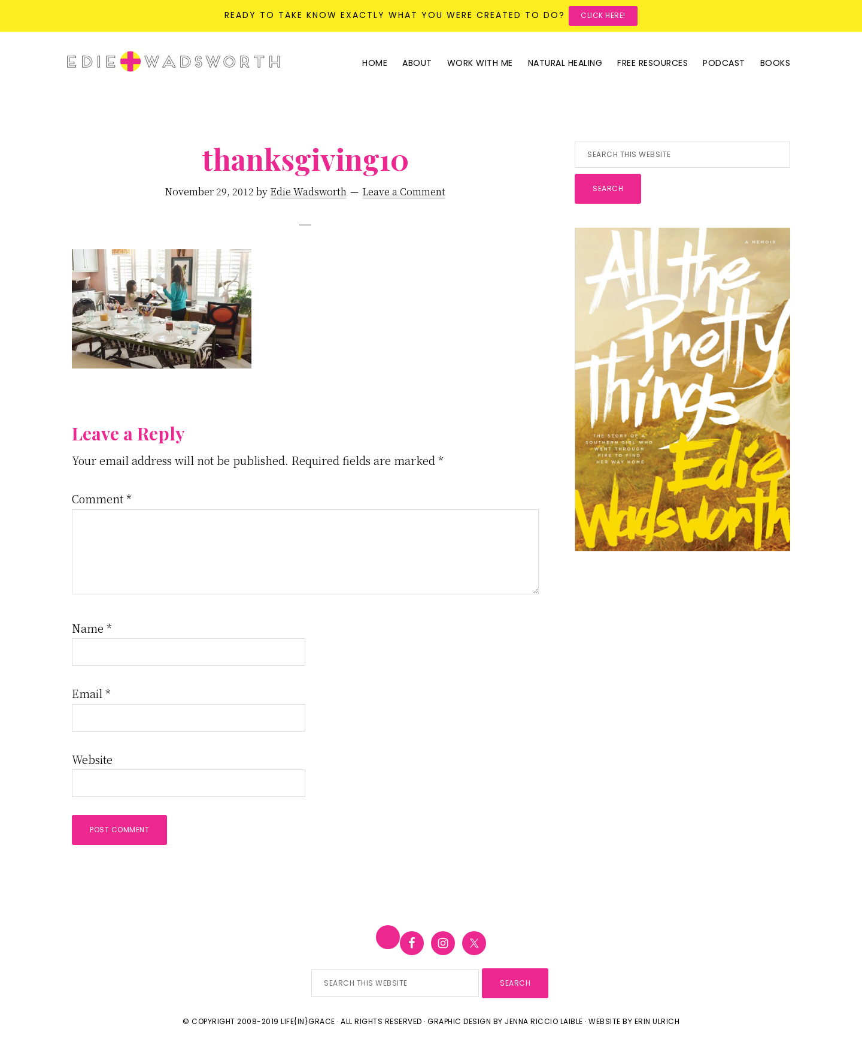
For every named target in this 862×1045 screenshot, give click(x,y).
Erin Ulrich (657, 1021)
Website (92, 759)
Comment (102, 498)
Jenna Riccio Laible (544, 1021)
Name (92, 628)
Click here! (603, 15)
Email (91, 693)
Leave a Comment (403, 191)
